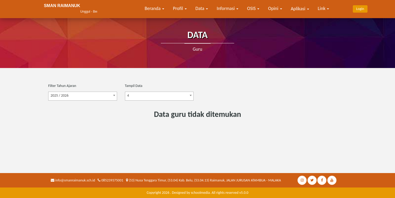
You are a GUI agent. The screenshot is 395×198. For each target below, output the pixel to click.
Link (323, 8)
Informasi (227, 8)
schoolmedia (200, 192)
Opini (275, 8)
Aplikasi (300, 9)
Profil (180, 8)
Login (360, 9)
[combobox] (82, 96)
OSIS (253, 8)
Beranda (154, 8)
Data (201, 8)
